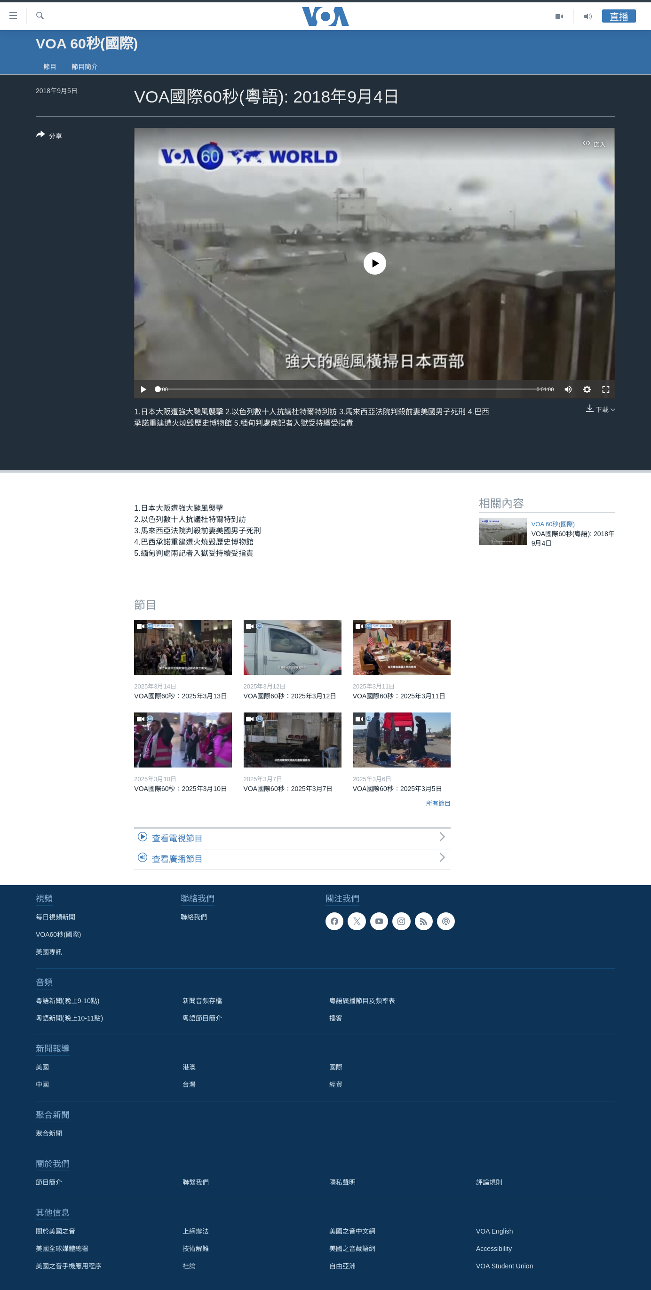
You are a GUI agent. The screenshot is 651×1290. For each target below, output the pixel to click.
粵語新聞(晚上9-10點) (67, 1001)
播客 (335, 1018)
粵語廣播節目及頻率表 (362, 1001)
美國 (42, 1067)
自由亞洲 (342, 1266)
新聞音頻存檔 (202, 1001)
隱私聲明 (342, 1182)
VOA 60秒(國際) (553, 524)
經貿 (335, 1084)
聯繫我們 (196, 1182)
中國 (42, 1084)
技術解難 (196, 1248)
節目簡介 (84, 67)
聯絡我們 (194, 917)
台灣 (189, 1084)
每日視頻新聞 (55, 917)
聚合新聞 (49, 1133)
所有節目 (438, 803)
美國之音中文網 (352, 1231)
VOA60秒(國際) (58, 934)
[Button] (49, 137)
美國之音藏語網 (352, 1248)
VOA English (494, 1231)
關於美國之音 (55, 1231)
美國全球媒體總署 (62, 1248)
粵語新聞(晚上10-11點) (69, 1018)
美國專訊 (49, 952)
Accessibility (494, 1248)
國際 (335, 1067)
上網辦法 (196, 1231)
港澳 (189, 1067)
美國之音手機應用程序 (69, 1266)
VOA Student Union (504, 1266)
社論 (189, 1266)
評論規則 (489, 1182)
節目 (49, 67)
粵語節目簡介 (202, 1018)
